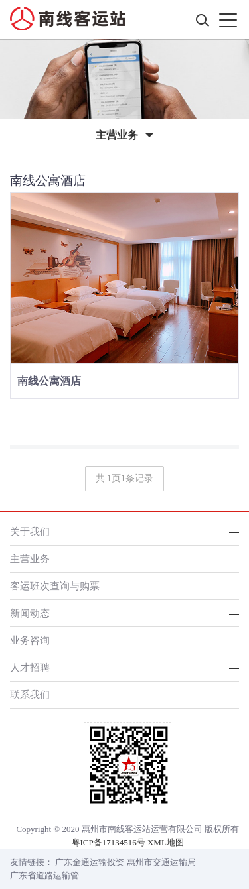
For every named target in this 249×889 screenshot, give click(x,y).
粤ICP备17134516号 (108, 842)
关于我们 (30, 531)
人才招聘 (30, 667)
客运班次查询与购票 (55, 585)
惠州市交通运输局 (161, 862)
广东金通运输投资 (89, 862)
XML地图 (165, 842)
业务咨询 (30, 640)
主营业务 (30, 558)
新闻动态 (30, 613)
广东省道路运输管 (44, 875)
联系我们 (30, 694)
